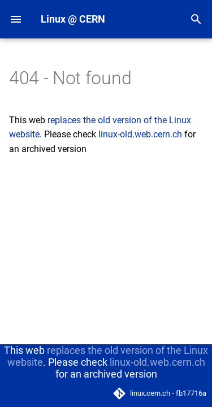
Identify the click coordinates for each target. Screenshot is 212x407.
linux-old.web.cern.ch (140, 134)
